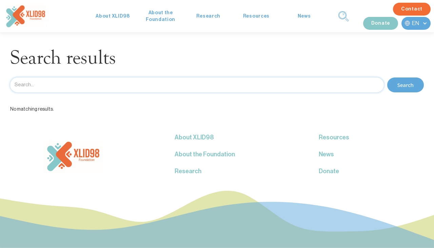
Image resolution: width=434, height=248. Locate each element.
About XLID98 (113, 16)
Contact (411, 9)
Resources (256, 16)
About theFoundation (160, 16)
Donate (380, 23)
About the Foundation (205, 154)
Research (208, 16)
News (304, 16)
